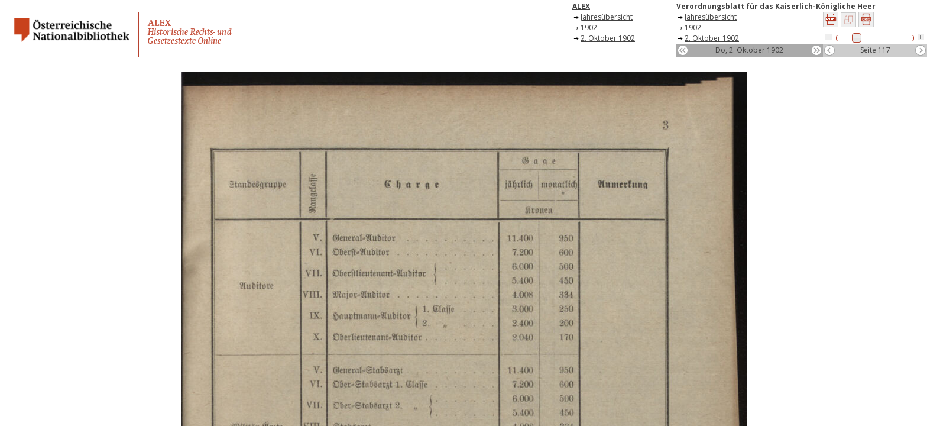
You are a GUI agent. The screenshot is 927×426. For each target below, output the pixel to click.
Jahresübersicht (607, 17)
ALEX (581, 6)
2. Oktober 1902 (608, 38)
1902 (589, 27)
